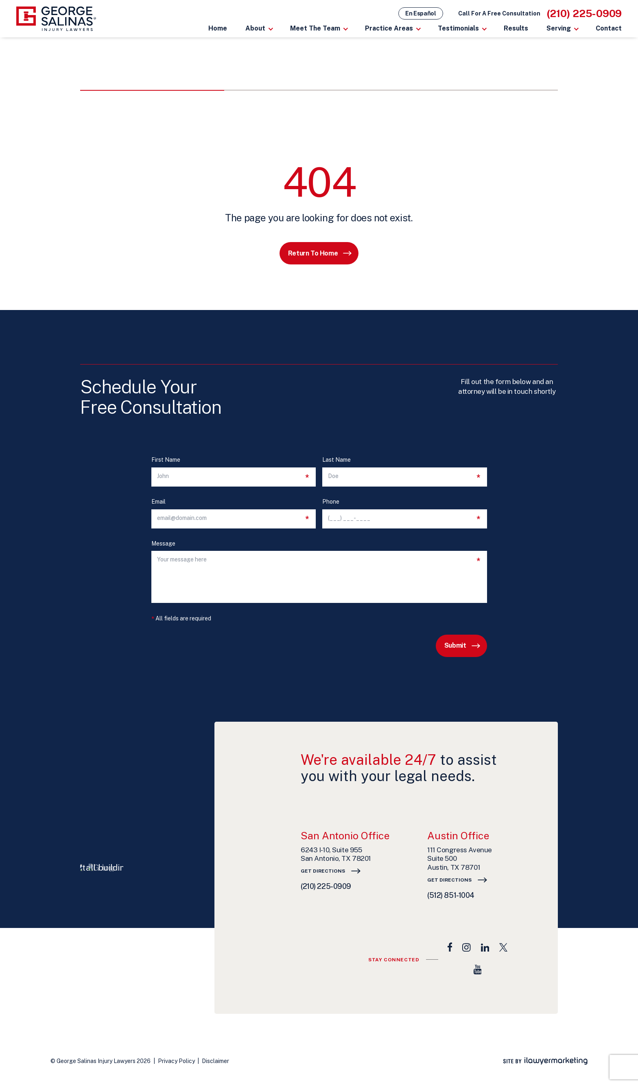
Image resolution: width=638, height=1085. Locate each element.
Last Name (336, 460)
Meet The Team (315, 28)
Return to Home (313, 253)
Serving (558, 28)
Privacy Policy (176, 1061)
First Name (165, 460)
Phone (330, 502)
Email (158, 502)
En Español (420, 13)
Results (516, 28)
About (255, 28)
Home (217, 28)
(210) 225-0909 (584, 13)
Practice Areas (389, 28)
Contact (609, 28)
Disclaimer (215, 1061)
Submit (455, 645)
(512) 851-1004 (450, 895)
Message (163, 544)
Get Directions (323, 871)
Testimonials (458, 28)
